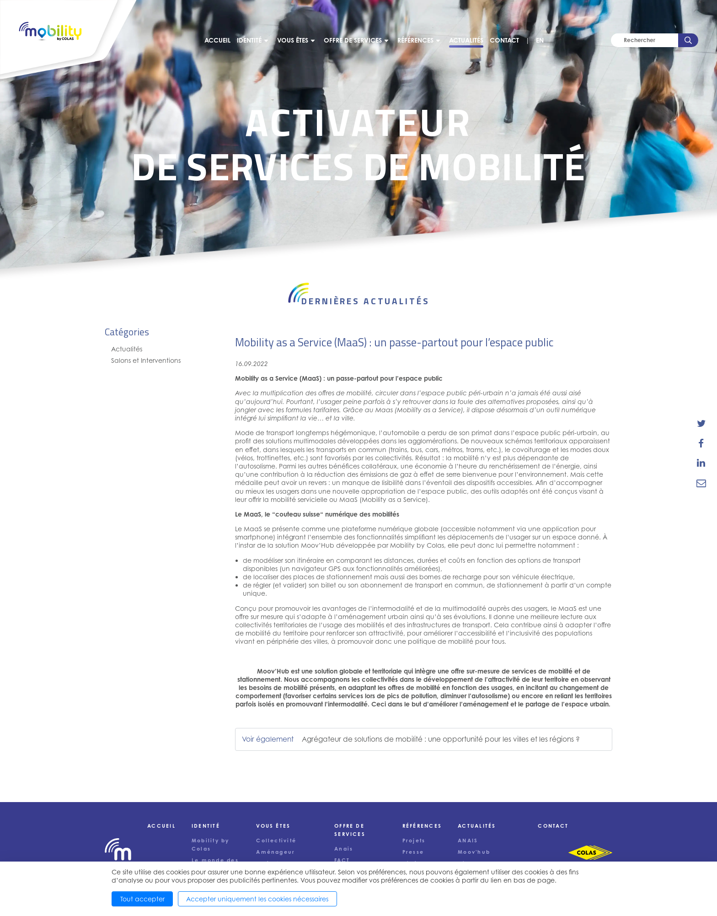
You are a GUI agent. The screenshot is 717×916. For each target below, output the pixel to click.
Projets (414, 840)
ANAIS (468, 840)
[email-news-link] (701, 483)
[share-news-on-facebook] (701, 443)
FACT (342, 860)
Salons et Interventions (146, 360)
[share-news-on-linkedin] (701, 463)
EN (540, 40)
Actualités (466, 40)
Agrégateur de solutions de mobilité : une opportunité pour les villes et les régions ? (441, 739)
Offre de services (353, 40)
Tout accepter (142, 899)
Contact (504, 40)
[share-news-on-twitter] (701, 424)
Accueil (217, 40)
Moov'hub (474, 852)
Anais (343, 849)
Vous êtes (292, 40)
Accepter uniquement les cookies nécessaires (257, 899)
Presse (413, 852)
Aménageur (275, 852)
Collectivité (276, 840)
